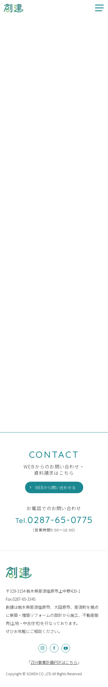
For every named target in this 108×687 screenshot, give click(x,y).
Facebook (54, 648)
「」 (54, 662)
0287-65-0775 (54, 519)
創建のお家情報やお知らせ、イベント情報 (13, 8)
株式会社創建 (19, 572)
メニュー (97, 8)
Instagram (42, 648)
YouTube (65, 648)
